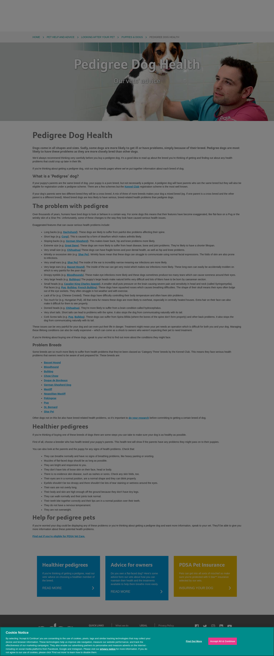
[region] (137, 641)
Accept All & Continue (222, 641)
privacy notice (107, 649)
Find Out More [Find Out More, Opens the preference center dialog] (194, 641)
